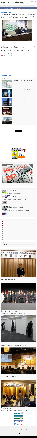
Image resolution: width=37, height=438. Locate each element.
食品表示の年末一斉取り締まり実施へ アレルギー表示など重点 (15, 207)
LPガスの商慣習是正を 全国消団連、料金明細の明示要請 (21, 98)
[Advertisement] (18, 66)
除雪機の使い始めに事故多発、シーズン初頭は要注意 (14, 213)
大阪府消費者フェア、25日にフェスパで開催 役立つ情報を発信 (22, 80)
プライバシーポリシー (4, 429)
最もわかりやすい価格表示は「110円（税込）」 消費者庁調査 (10, 127)
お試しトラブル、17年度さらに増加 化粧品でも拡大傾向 (21, 89)
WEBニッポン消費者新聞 (18, 436)
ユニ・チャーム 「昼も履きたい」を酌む (12, 196)
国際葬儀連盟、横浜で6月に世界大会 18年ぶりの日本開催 (9, 311)
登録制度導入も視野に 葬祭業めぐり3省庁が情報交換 (8, 279)
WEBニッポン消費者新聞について (23, 429)
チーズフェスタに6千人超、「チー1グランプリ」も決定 (8, 376)
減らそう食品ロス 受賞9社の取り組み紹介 (13, 190)
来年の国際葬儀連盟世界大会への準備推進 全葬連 (8, 408)
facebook (32, 1)
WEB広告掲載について (4, 430)
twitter (31, 1)
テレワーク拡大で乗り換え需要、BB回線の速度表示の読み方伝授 (27, 127)
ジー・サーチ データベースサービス (8, 55)
